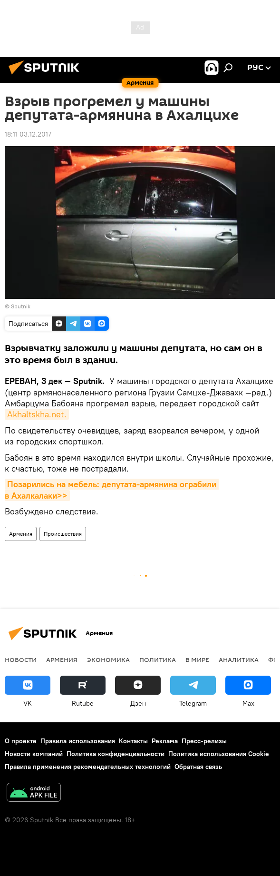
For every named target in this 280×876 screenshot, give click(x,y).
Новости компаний (34, 753)
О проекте (21, 741)
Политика (157, 659)
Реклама (165, 741)
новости (21, 659)
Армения (20, 533)
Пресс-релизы (204, 741)
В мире (197, 659)
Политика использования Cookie (218, 753)
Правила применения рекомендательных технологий (88, 766)
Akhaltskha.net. (37, 414)
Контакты (133, 741)
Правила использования (77, 741)
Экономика (108, 659)
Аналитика (239, 659)
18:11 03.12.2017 (28, 134)
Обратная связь (198, 766)
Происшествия (63, 533)
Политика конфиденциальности (115, 753)
